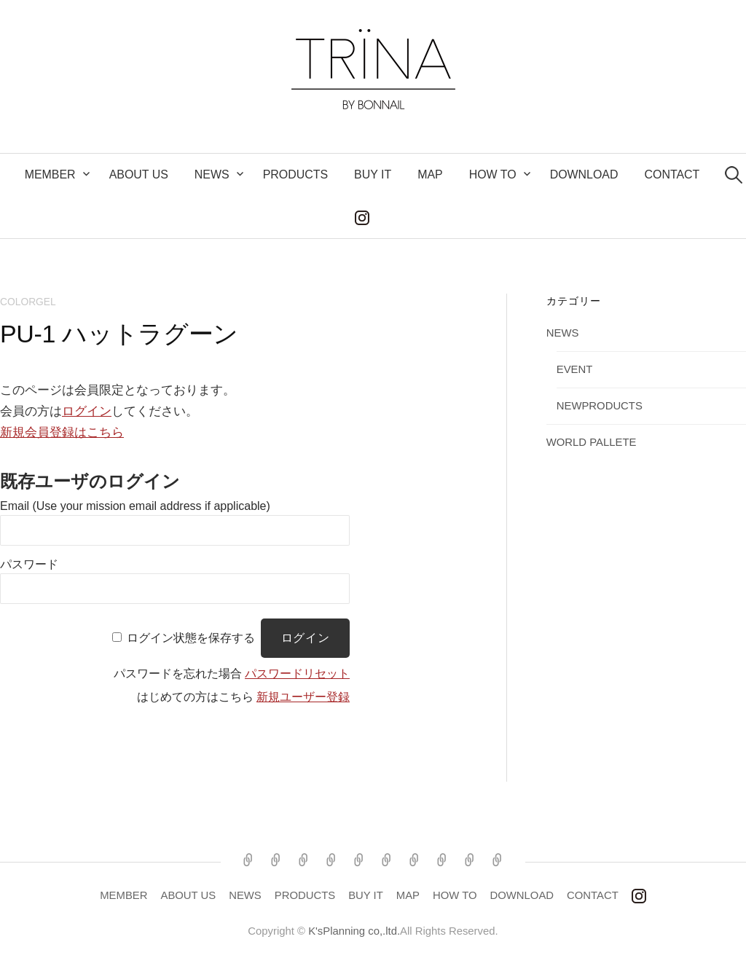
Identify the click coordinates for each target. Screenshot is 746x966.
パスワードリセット (297, 673)
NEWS (212, 174)
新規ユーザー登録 (303, 697)
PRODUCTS (295, 174)
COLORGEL (28, 301)
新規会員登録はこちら (62, 432)
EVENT (575, 369)
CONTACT (671, 174)
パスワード (29, 564)
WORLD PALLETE (591, 442)
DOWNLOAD (584, 174)
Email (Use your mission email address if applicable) (135, 506)
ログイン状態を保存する (191, 638)
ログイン (86, 411)
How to (493, 174)
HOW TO (455, 895)
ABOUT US (138, 174)
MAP (430, 174)
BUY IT (372, 174)
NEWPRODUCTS (600, 406)
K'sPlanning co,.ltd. (354, 931)
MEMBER (50, 174)
